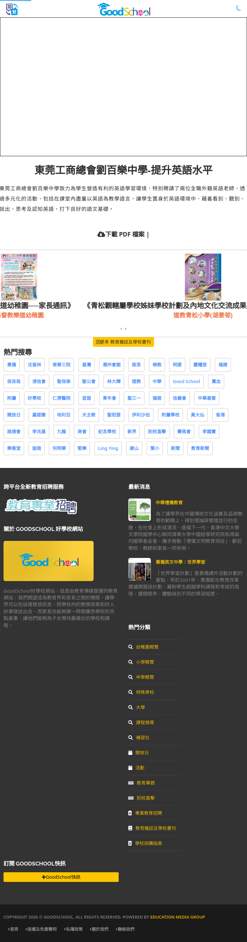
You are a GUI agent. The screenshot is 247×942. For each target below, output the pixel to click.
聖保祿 (63, 381)
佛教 (156, 365)
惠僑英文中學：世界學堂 (180, 562)
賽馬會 (184, 431)
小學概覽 (141, 662)
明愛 (177, 365)
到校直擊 (157, 431)
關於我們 (99, 929)
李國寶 (209, 431)
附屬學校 (170, 415)
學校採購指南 (145, 843)
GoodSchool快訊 (61, 877)
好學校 (34, 398)
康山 (134, 448)
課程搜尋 (141, 722)
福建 (222, 365)
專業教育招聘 (145, 813)
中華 (156, 381)
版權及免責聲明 (41, 929)
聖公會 (89, 381)
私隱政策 (73, 929)
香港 (220, 415)
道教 (136, 381)
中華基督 (207, 398)
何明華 (59, 448)
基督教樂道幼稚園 (54, 315)
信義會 (179, 398)
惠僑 (11, 365)
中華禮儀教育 (169, 502)
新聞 (175, 448)
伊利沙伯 (141, 415)
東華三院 (61, 365)
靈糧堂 (200, 365)
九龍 (61, 431)
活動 (136, 768)
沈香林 (34, 365)
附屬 (11, 398)
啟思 (136, 365)
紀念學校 (107, 431)
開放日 (14, 415)
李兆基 (39, 431)
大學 (136, 707)
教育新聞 (200, 448)
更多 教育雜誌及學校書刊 (123, 342)
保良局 (14, 381)
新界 (131, 431)
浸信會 (39, 381)
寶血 (216, 381)
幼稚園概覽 (143, 647)
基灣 (86, 365)
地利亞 (63, 415)
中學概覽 (141, 677)
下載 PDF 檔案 (124, 234)
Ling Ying (108, 448)
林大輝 (114, 381)
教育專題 (141, 783)
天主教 (89, 415)
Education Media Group (177, 917)
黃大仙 (197, 415)
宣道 (86, 398)
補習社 (139, 737)
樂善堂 (14, 448)
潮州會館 (112, 365)
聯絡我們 (125, 929)
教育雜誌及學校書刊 (152, 828)
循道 (156, 398)
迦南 (36, 448)
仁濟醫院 (61, 398)
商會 (82, 431)
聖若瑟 (114, 415)
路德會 (14, 431)
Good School (186, 381)
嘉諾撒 (39, 415)
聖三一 (134, 398)
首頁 (13, 929)
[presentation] (121, 328)
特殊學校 (141, 692)
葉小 (154, 448)
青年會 (109, 398)
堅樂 (82, 448)
